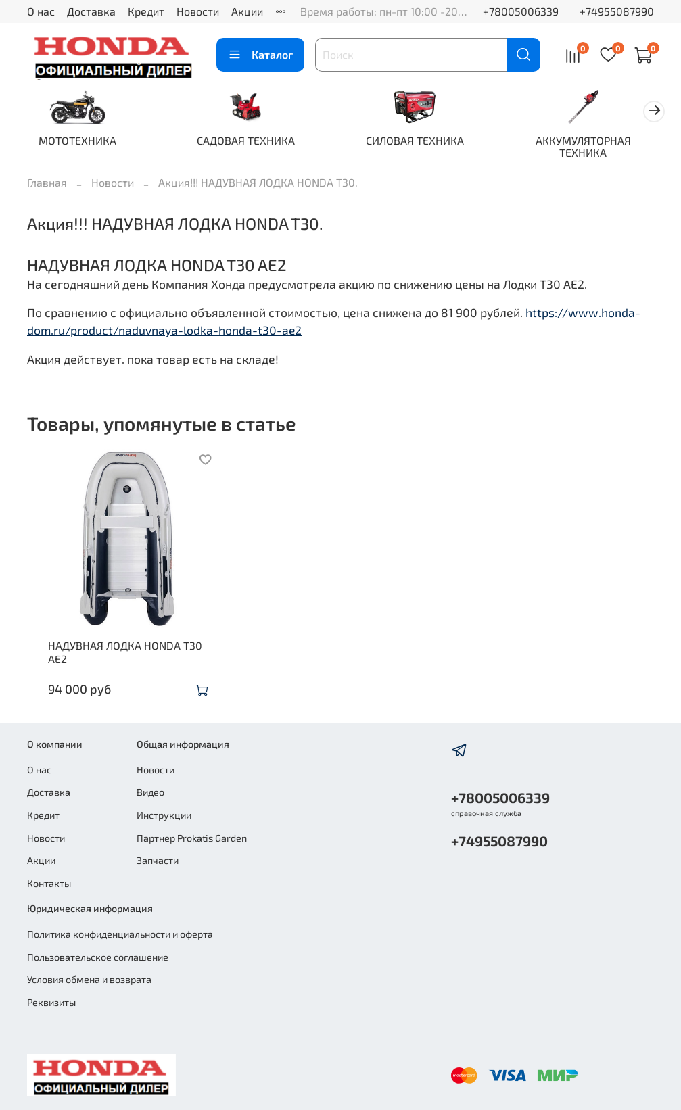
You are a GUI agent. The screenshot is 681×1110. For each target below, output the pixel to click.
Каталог (260, 55)
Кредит (146, 11)
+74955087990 (617, 11)
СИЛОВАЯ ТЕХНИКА (427, 141)
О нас (41, 11)
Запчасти (158, 861)
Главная (47, 183)
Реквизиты (51, 1002)
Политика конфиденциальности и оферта (120, 934)
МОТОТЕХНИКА (80, 141)
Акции (247, 11)
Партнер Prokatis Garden (192, 838)
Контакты (49, 883)
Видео (150, 792)
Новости (198, 11)
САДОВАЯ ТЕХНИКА (254, 141)
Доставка (91, 11)
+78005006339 (521, 11)
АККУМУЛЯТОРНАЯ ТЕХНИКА (601, 147)
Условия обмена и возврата (89, 980)
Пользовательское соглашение (97, 957)
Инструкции (164, 815)
